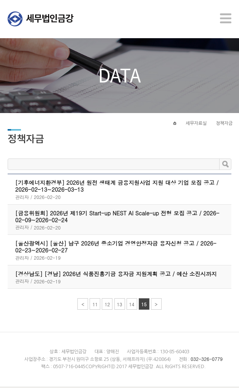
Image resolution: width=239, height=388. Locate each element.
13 (119, 305)
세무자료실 (196, 125)
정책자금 (224, 125)
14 (132, 305)
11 (95, 305)
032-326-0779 (207, 360)
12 (107, 305)
